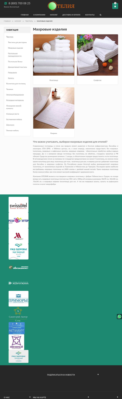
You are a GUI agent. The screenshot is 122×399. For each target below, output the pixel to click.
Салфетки (75, 66)
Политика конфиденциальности (16, 379)
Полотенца (46, 66)
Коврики (105, 66)
